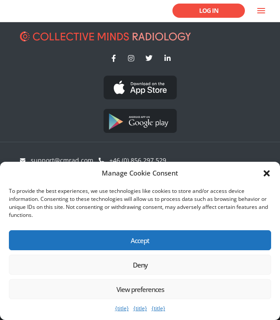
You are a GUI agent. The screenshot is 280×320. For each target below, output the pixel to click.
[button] (266, 173)
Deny (140, 264)
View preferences (140, 289)
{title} (122, 308)
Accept (140, 240)
